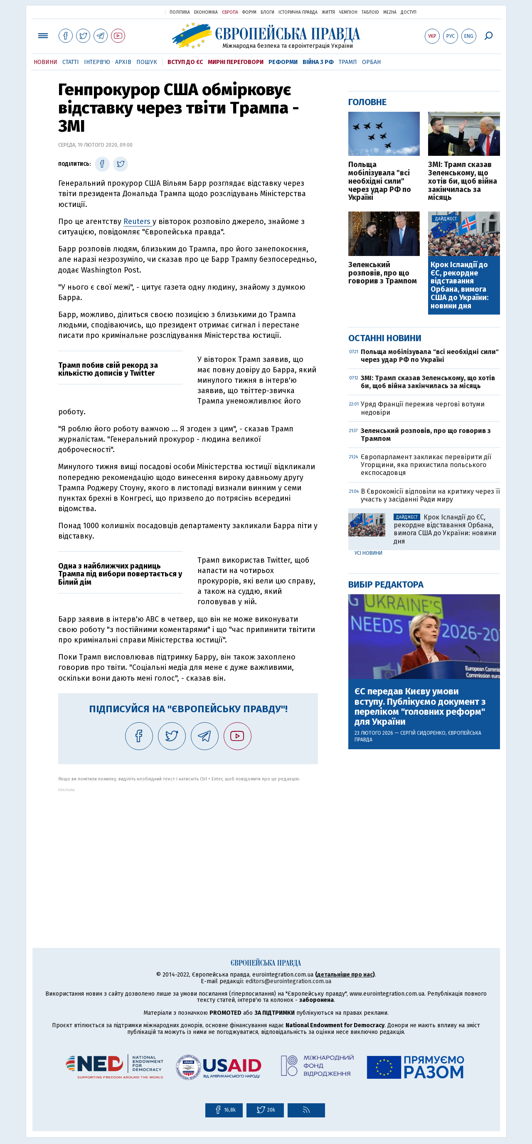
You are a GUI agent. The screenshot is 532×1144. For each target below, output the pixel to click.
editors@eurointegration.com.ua (288, 981)
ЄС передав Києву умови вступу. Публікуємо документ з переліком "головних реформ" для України (420, 706)
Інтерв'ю (97, 62)
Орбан (371, 62)
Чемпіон (348, 12)
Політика (180, 12)
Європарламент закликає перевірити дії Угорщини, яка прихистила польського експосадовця (426, 465)
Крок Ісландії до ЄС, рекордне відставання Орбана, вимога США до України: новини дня (459, 285)
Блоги (267, 12)
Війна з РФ (318, 62)
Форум (249, 12)
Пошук (146, 62)
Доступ (408, 12)
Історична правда (298, 12)
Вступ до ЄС (185, 62)
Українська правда (138, 12)
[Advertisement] (188, 850)
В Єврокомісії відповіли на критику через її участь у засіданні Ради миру (430, 495)
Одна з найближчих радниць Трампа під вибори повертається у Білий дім (120, 574)
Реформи (283, 62)
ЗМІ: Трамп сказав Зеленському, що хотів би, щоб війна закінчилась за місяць (462, 181)
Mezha (390, 12)
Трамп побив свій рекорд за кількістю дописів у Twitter (108, 369)
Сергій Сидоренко (423, 733)
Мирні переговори (236, 62)
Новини (45, 62)
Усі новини (368, 553)
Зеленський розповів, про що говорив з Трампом (382, 273)
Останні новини (384, 338)
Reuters (138, 221)
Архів (123, 62)
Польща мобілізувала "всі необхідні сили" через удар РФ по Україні (379, 181)
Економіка (206, 12)
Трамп (348, 62)
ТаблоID (370, 12)
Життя (328, 12)
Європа (230, 12)
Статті (70, 62)
